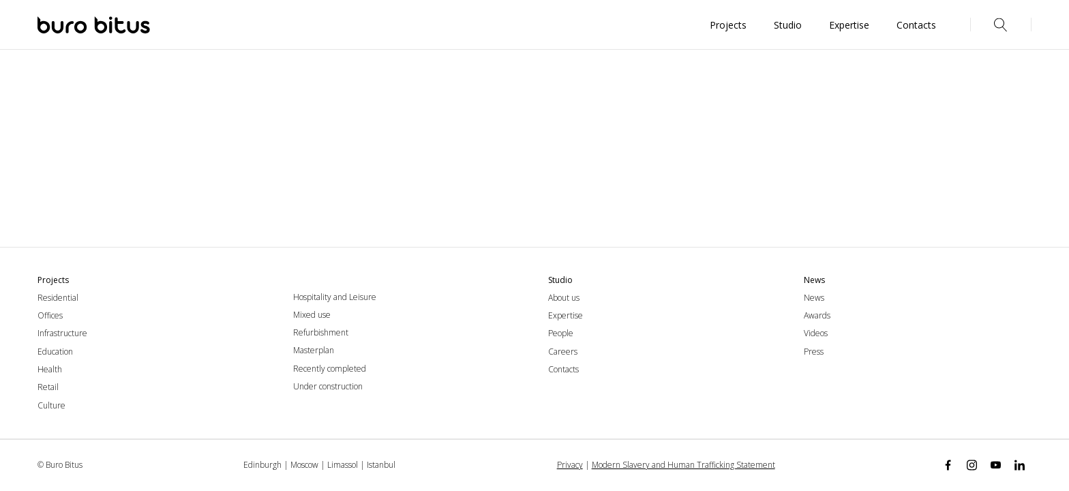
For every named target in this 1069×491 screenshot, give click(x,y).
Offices (50, 315)
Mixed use (312, 315)
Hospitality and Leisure (334, 297)
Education (55, 351)
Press (814, 351)
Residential (57, 297)
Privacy (570, 465)
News (814, 297)
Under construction (328, 386)
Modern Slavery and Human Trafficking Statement (683, 465)
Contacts (563, 369)
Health (49, 369)
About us (563, 297)
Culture (51, 405)
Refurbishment (320, 332)
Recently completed (329, 368)
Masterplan (313, 350)
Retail (48, 387)
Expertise (565, 315)
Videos (816, 333)
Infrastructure (62, 333)
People (560, 333)
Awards (817, 315)
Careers (562, 351)
